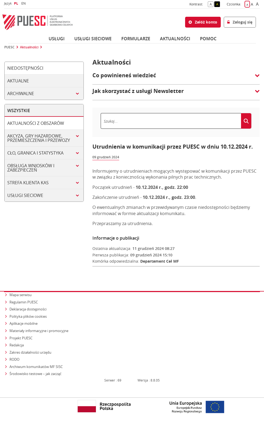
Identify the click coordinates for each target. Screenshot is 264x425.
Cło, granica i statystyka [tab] (35, 153)
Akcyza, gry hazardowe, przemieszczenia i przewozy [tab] (38, 138)
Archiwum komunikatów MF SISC (36, 366)
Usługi (57, 39)
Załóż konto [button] (203, 22)
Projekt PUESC (20, 338)
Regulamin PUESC (23, 302)
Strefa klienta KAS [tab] (28, 183)
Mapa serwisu (20, 294)
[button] (176, 78)
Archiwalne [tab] (20, 93)
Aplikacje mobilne (23, 323)
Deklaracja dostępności (27, 309)
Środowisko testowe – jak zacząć (35, 373)
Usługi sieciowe (93, 39)
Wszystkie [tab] (18, 110)
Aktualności (175, 39)
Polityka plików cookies (28, 316)
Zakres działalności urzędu (30, 352)
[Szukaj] (171, 121)
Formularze (135, 39)
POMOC (208, 39)
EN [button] (24, 3)
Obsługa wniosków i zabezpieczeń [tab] (30, 168)
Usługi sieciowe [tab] (25, 195)
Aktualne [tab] (18, 81)
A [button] (212, 3)
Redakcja (16, 345)
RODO (14, 359)
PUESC (9, 47)
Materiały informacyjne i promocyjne (38, 330)
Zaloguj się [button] (239, 22)
